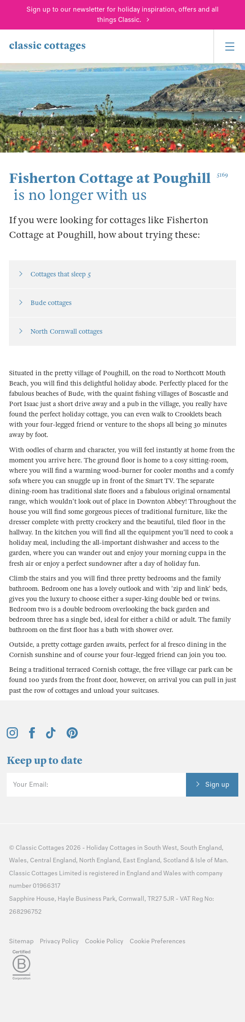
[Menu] (229, 46)
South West (160, 848)
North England (99, 860)
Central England (53, 860)
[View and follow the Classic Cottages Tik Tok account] (51, 736)
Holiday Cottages (111, 848)
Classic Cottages (40, 848)
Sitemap (21, 941)
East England (141, 860)
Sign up (217, 784)
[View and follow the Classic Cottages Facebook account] (32, 736)
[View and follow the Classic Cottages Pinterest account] (72, 736)
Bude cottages (51, 303)
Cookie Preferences (158, 941)
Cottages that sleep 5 (60, 274)
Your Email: (30, 784)
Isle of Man (211, 860)
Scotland (176, 860)
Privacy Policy (59, 941)
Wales (18, 860)
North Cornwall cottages (66, 331)
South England (201, 848)
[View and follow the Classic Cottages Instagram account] (12, 736)
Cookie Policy (104, 941)
